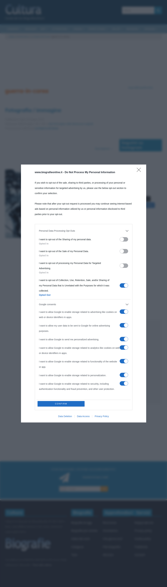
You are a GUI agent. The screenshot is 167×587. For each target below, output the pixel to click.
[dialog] (83, 293)
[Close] (140, 245)
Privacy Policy (102, 342)
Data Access (83, 342)
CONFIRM (61, 329)
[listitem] (83, 305)
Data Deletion (65, 342)
